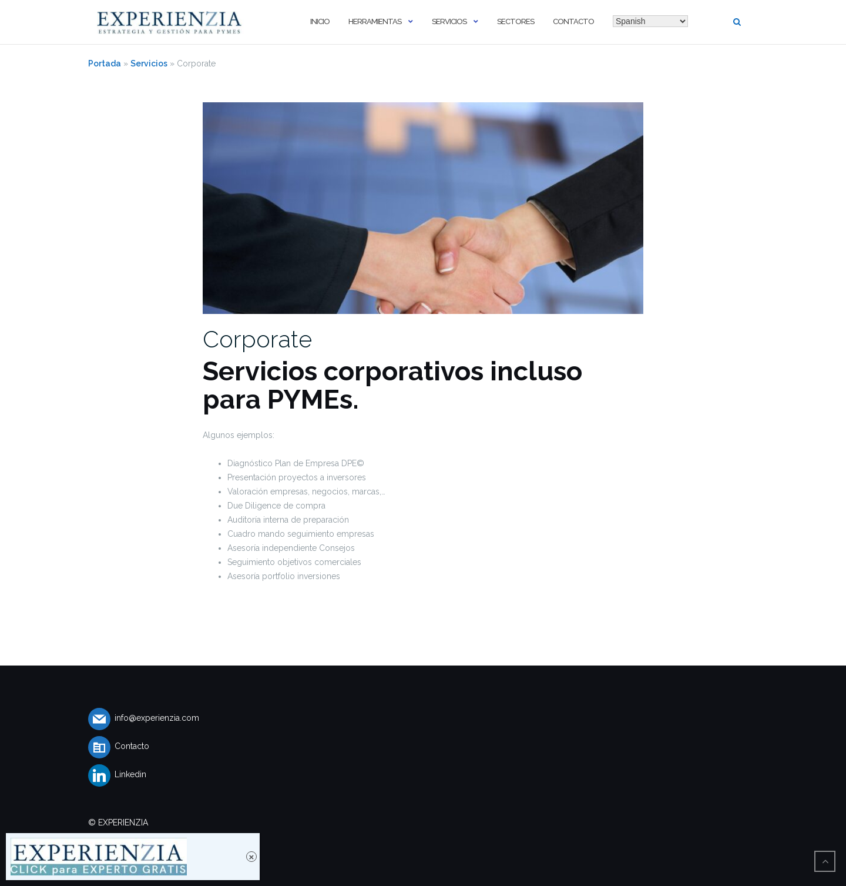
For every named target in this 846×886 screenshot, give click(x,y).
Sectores (515, 21)
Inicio (320, 21)
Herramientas (374, 21)
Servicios (449, 21)
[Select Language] (650, 21)
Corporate (257, 339)
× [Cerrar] (251, 857)
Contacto (573, 21)
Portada (104, 63)
